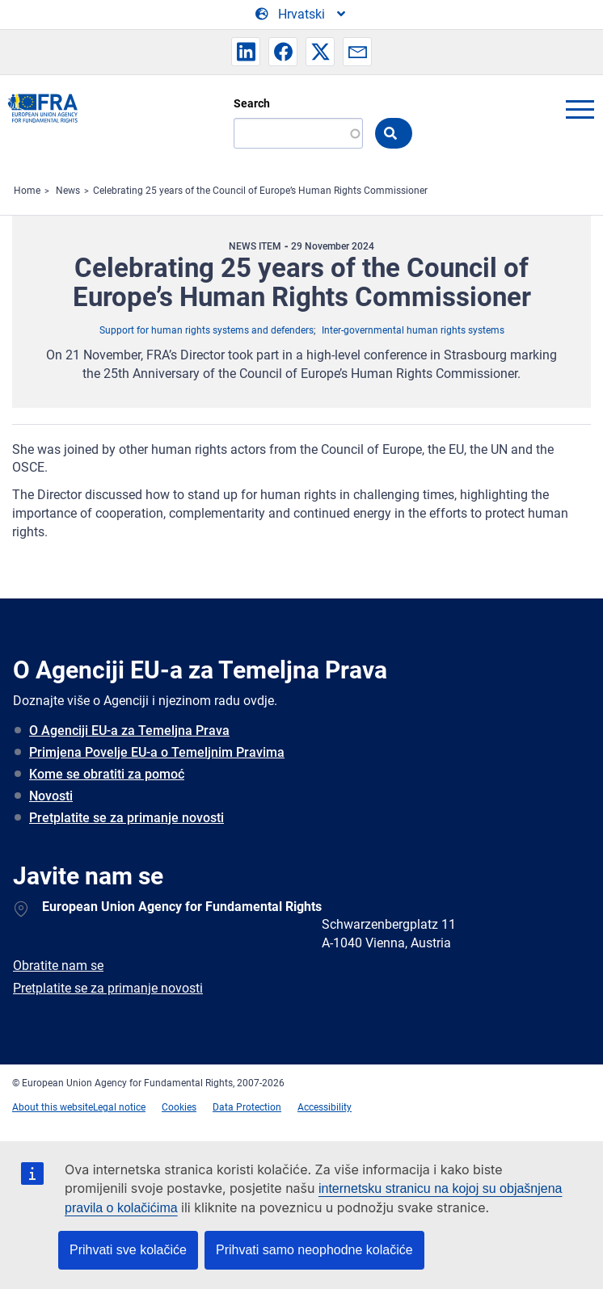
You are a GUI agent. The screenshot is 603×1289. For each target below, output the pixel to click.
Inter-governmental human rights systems (413, 330)
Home (27, 190)
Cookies (179, 1107)
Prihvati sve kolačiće (128, 1250)
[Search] (298, 133)
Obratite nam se (58, 965)
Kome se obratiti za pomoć (106, 774)
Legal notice (119, 1107)
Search (252, 103)
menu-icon (580, 109)
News (68, 190)
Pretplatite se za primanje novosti (126, 817)
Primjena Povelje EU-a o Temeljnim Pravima (157, 752)
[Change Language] (301, 14)
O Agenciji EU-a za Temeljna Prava (129, 730)
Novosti (51, 796)
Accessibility (324, 1107)
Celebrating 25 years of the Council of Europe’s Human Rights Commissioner (260, 190)
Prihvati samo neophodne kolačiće (314, 1250)
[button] (245, 51)
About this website (52, 1107)
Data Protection (247, 1107)
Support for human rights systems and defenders (206, 330)
